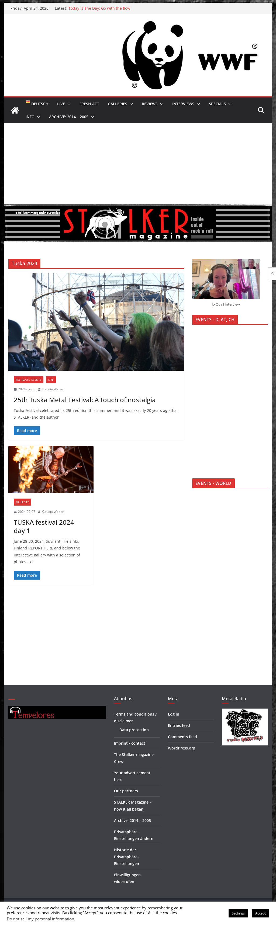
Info (30, 116)
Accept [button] (260, 913)
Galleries (117, 103)
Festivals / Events (28, 379)
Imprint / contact (129, 743)
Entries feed (179, 725)
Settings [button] (238, 913)
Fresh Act (89, 103)
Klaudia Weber (53, 389)
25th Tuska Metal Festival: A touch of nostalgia (85, 399)
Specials (217, 103)
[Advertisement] (138, 163)
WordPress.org (181, 748)
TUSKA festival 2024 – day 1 (46, 526)
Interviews (183, 103)
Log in (173, 714)
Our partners (126, 790)
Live (61, 103)
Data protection (134, 729)
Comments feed (182, 736)
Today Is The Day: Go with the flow (99, 8)
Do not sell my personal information (40, 919)
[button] (68, 104)
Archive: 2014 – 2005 (68, 116)
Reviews (150, 103)
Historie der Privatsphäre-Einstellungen (126, 856)
